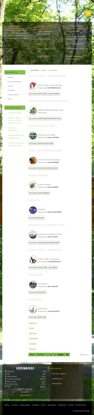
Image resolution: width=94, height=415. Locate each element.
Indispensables (25, 405)
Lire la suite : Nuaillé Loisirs (37, 317)
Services (10, 86)
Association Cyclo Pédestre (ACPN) (46, 225)
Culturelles (11, 90)
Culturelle (33, 339)
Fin (67, 354)
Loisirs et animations (14, 81)
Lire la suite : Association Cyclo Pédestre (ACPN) (44, 242)
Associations (52, 405)
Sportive (33, 323)
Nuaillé (6, 405)
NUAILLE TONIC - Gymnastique (44, 249)
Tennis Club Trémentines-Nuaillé (45, 150)
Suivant (60, 354)
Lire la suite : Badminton (36, 217)
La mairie (14, 405)
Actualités (35, 405)
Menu (88, 13)
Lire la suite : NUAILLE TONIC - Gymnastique (43, 267)
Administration (57, 383)
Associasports (35, 274)
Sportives (11, 77)
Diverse (32, 349)
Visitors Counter (25, 395)
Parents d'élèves (13, 95)
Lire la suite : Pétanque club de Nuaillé (41, 143)
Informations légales (59, 374)
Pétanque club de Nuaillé (41, 125)
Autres (10, 99)
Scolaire (32, 344)
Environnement (81, 405)
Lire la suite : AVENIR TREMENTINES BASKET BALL (45, 118)
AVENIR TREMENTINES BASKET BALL (48, 100)
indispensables (10, 33)
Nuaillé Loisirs (35, 299)
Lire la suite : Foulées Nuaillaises (39, 193)
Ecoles (43, 405)
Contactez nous (57, 379)
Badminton (34, 200)
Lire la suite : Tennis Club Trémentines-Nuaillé (43, 168)
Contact (70, 405)
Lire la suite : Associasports (37, 292)
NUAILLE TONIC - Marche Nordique (47, 76)
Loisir (31, 328)
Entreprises (62, 405)
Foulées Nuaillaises (38, 175)
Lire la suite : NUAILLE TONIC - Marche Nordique (44, 93)
